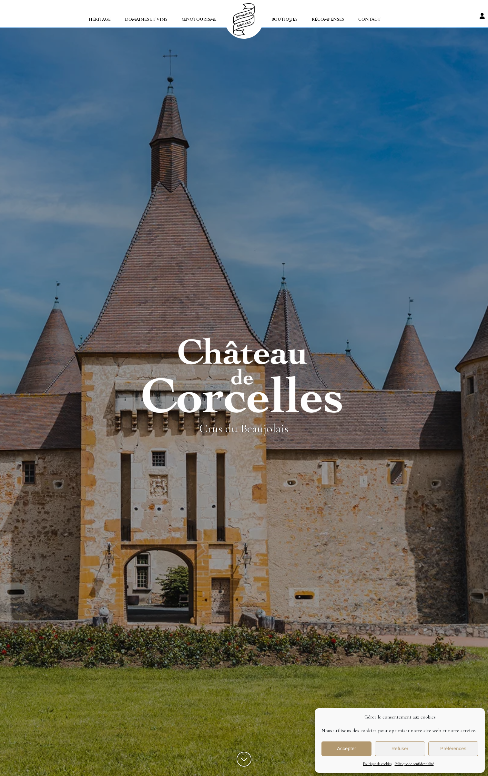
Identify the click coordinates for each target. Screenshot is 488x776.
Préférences (453, 748)
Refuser (400, 748)
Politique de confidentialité (414, 763)
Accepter (346, 748)
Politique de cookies (377, 763)
